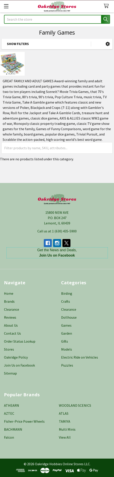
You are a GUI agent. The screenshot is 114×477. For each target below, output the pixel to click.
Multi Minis (67, 429)
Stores (9, 349)
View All (65, 437)
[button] (107, 44)
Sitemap (10, 373)
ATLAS (63, 413)
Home (8, 293)
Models (66, 349)
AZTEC (9, 413)
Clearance (11, 309)
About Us (11, 325)
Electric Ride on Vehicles (79, 357)
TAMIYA (64, 421)
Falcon (9, 437)
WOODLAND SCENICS (75, 405)
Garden (66, 333)
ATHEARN (11, 405)
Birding (66, 293)
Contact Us (12, 333)
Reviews (10, 317)
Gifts (64, 341)
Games (66, 325)
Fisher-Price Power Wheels (24, 421)
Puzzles (67, 365)
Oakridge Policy (16, 357)
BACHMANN (13, 429)
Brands (9, 301)
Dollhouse (69, 317)
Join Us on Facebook (19, 365)
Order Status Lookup (19, 341)
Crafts (65, 301)
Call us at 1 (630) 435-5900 (57, 231)
